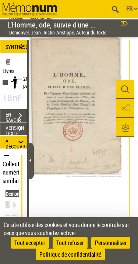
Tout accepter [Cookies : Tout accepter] (29, 243)
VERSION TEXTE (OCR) (16, 129)
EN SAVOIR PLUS (16, 116)
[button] (125, 89)
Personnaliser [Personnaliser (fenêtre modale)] (111, 243)
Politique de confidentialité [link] (70, 254)
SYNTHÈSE (16, 46)
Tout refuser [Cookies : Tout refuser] (70, 243)
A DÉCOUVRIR (16, 142)
